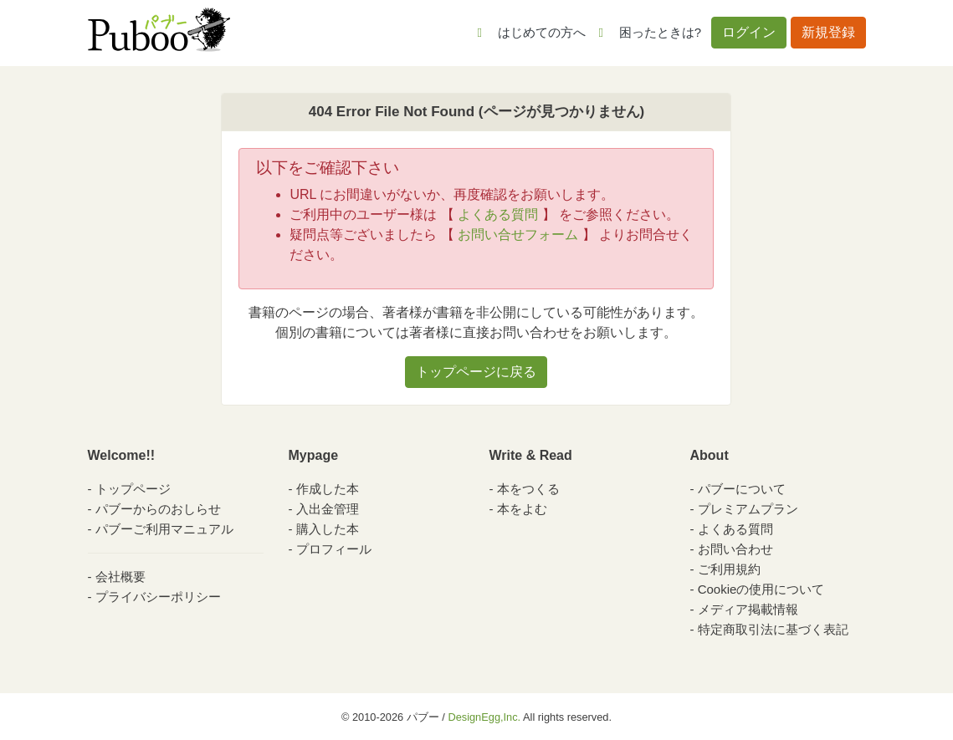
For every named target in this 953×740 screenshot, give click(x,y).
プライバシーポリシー (158, 596)
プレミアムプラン (748, 509)
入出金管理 (327, 509)
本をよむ (522, 509)
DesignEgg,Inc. (484, 717)
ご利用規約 (729, 569)
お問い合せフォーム (518, 234)
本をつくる (528, 489)
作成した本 (327, 489)
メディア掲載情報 (748, 609)
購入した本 (327, 529)
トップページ (133, 489)
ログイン (749, 32)
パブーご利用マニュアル (164, 529)
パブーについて (742, 489)
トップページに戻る (476, 372)
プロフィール (333, 549)
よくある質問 (498, 214)
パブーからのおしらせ (158, 509)
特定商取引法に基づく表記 (773, 629)
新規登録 (828, 32)
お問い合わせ (735, 549)
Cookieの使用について (761, 589)
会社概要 (120, 576)
